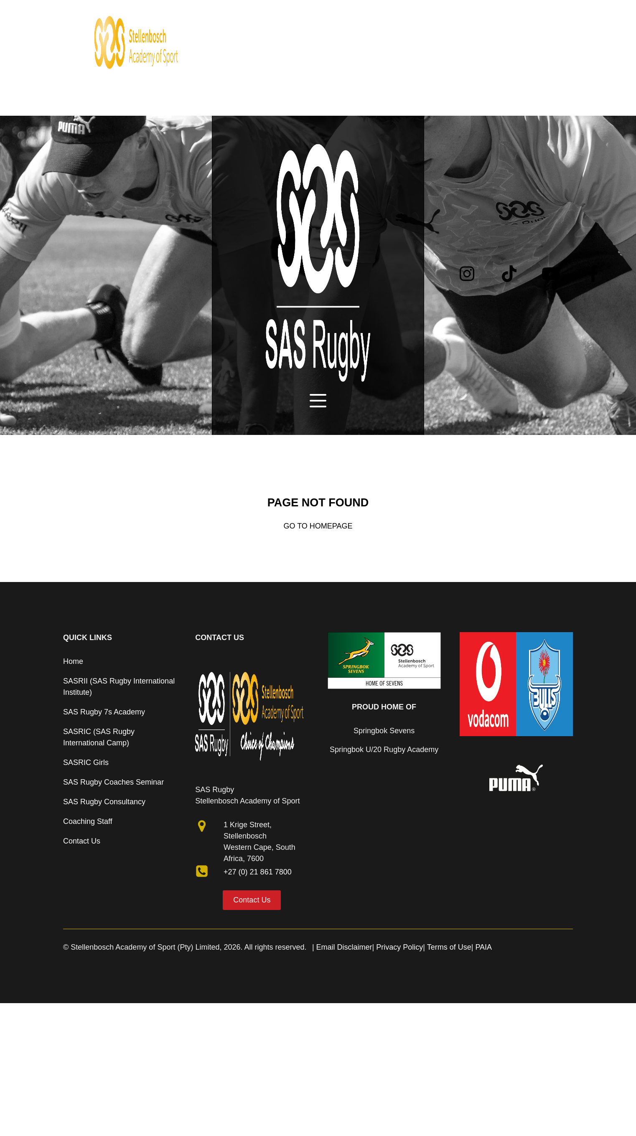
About (231, 11)
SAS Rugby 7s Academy (104, 712)
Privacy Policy (399, 947)
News (328, 11)
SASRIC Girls (86, 762)
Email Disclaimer (344, 947)
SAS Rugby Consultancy (104, 802)
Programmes (279, 11)
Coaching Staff (87, 821)
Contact (401, 11)
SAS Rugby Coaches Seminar (113, 782)
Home (200, 11)
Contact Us (81, 841)
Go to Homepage (317, 526)
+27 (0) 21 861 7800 (258, 872)
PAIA (483, 947)
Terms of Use (449, 947)
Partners (363, 11)
